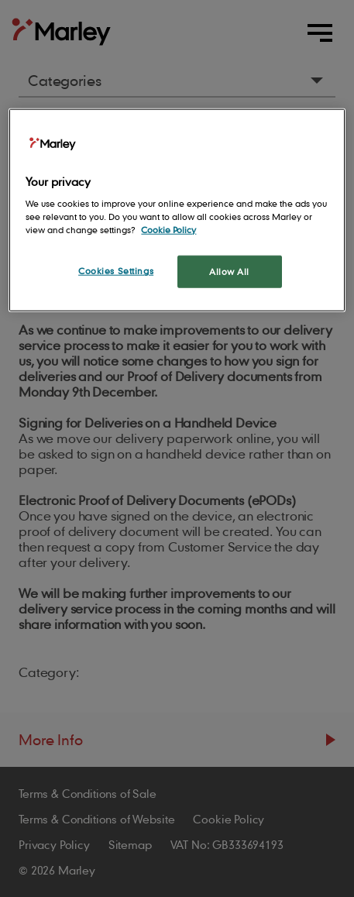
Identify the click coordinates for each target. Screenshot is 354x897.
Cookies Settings (115, 271)
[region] (177, 210)
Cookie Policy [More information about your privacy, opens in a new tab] (168, 229)
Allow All (229, 271)
